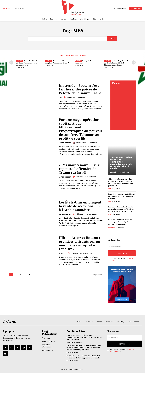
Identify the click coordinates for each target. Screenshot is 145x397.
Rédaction (70, 97)
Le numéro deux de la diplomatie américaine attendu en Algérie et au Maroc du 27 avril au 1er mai (121, 209)
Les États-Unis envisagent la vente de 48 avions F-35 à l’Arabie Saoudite (80, 206)
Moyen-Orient (65, 143)
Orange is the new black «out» (85, 62)
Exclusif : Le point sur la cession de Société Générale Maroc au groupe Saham (116, 63)
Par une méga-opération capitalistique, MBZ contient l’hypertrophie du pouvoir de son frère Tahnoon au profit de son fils (80, 129)
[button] (18, 8)
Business (62, 253)
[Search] (112, 38)
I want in (122, 253)
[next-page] (35, 274)
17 (30, 274)
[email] (122, 246)
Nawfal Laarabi (81, 143)
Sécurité (69, 342)
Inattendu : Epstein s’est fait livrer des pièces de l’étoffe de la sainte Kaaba (80, 89)
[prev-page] (11, 62)
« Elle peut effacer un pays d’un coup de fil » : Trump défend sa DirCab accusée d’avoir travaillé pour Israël (120, 182)
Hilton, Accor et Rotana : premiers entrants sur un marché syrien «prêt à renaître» (79, 243)
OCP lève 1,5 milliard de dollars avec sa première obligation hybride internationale (120, 221)
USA (60, 97)
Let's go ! (124, 344)
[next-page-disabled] (134, 62)
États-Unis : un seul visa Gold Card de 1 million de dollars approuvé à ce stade (121, 196)
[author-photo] (65, 97)
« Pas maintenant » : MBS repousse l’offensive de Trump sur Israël (79, 169)
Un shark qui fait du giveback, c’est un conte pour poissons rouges (27, 63)
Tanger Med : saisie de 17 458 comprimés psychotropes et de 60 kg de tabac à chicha (121, 163)
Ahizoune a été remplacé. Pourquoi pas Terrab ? (57, 62)
